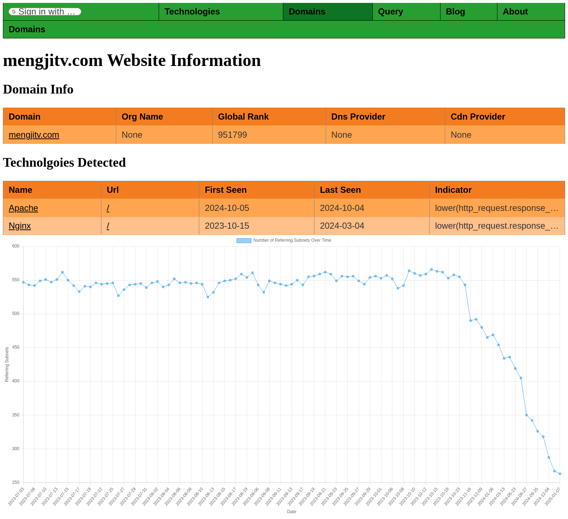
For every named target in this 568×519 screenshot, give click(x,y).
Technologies (192, 11)
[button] (45, 11)
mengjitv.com (34, 135)
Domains (307, 11)
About (515, 11)
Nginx (20, 226)
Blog (455, 11)
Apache (23, 208)
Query (390, 11)
